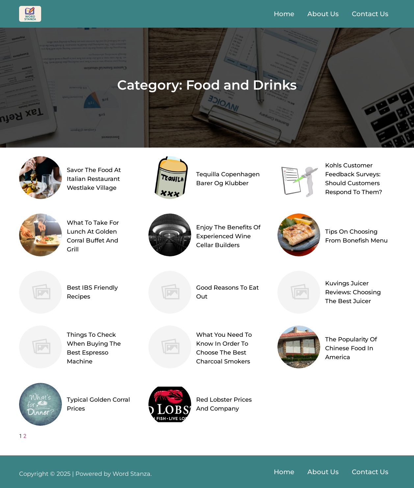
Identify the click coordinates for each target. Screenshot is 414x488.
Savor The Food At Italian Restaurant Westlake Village (94, 178)
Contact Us (370, 14)
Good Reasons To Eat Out (227, 292)
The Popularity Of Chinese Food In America (351, 348)
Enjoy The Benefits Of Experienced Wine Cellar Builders (228, 236)
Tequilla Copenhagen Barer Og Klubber (228, 179)
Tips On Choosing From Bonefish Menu (356, 236)
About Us (323, 14)
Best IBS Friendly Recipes (92, 292)
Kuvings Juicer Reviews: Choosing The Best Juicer (353, 292)
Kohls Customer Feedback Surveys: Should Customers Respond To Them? (353, 179)
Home (284, 14)
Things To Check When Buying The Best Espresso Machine (94, 348)
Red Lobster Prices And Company (224, 404)
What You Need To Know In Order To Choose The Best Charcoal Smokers (224, 348)
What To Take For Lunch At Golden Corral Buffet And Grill (93, 236)
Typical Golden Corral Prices (98, 404)
